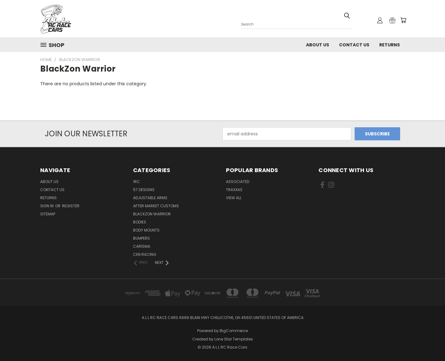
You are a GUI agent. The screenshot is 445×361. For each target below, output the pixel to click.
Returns (389, 45)
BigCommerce (234, 330)
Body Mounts (146, 230)
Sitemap (47, 214)
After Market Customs (156, 206)
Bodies (139, 222)
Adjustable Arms (150, 197)
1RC (136, 181)
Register (70, 206)
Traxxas (234, 189)
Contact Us (354, 45)
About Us (317, 45)
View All (234, 197)
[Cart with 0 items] (403, 20)
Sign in (47, 206)
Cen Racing (144, 254)
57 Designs (144, 189)
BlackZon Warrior (152, 214)
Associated (237, 181)
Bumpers (141, 238)
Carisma (141, 246)
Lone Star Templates (233, 339)
